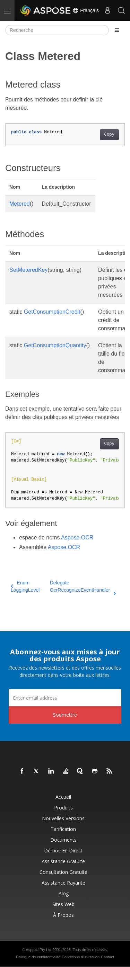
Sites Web (63, 904)
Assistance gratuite (63, 861)
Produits (63, 807)
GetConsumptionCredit (52, 312)
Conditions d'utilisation (80, 957)
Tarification (63, 829)
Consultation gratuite (63, 872)
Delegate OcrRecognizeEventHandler (83, 587)
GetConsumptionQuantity (55, 345)
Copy (109, 134)
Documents (63, 839)
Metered (19, 204)
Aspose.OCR (77, 537)
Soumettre (65, 714)
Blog (63, 893)
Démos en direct (63, 850)
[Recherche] (57, 30)
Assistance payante (63, 882)
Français (85, 10)
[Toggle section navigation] (116, 30)
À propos (63, 915)
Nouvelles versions (63, 818)
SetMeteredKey (28, 270)
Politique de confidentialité (38, 957)
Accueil (63, 797)
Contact (107, 957)
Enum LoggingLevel (25, 586)
